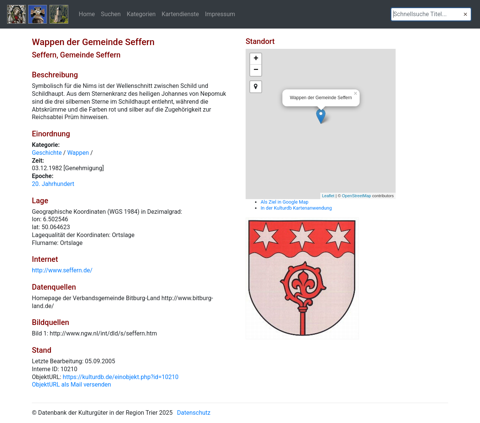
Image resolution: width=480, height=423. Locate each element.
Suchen (111, 14)
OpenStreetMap (356, 195)
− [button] (256, 70)
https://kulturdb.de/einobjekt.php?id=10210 (120, 377)
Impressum (220, 14)
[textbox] (431, 14)
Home (87, 14)
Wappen (78, 152)
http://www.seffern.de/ (62, 270)
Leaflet (328, 195)
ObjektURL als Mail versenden (71, 384)
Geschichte (47, 152)
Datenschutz (193, 412)
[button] (465, 14)
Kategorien (141, 14)
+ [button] (256, 59)
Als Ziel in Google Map (284, 202)
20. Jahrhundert (53, 183)
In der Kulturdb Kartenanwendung (296, 208)
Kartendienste (180, 14)
